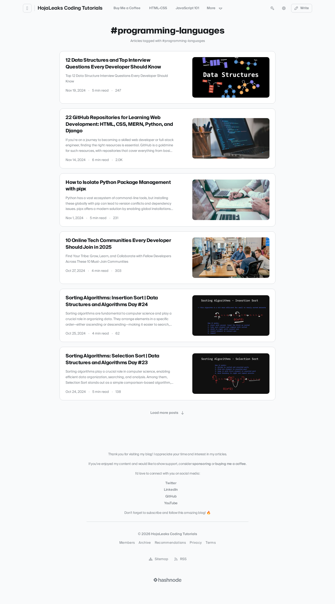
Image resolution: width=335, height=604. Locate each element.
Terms (211, 543)
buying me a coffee (230, 464)
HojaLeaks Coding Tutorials (70, 8)
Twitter (170, 483)
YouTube (171, 503)
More (215, 8)
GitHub (171, 496)
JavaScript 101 (187, 8)
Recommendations (170, 543)
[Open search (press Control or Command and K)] (272, 8)
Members (127, 543)
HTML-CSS (158, 8)
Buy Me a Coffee (127, 8)
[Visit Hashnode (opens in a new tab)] (167, 580)
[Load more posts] (167, 413)
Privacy (196, 543)
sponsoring (201, 464)
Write (301, 8)
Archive (145, 543)
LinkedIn (171, 490)
